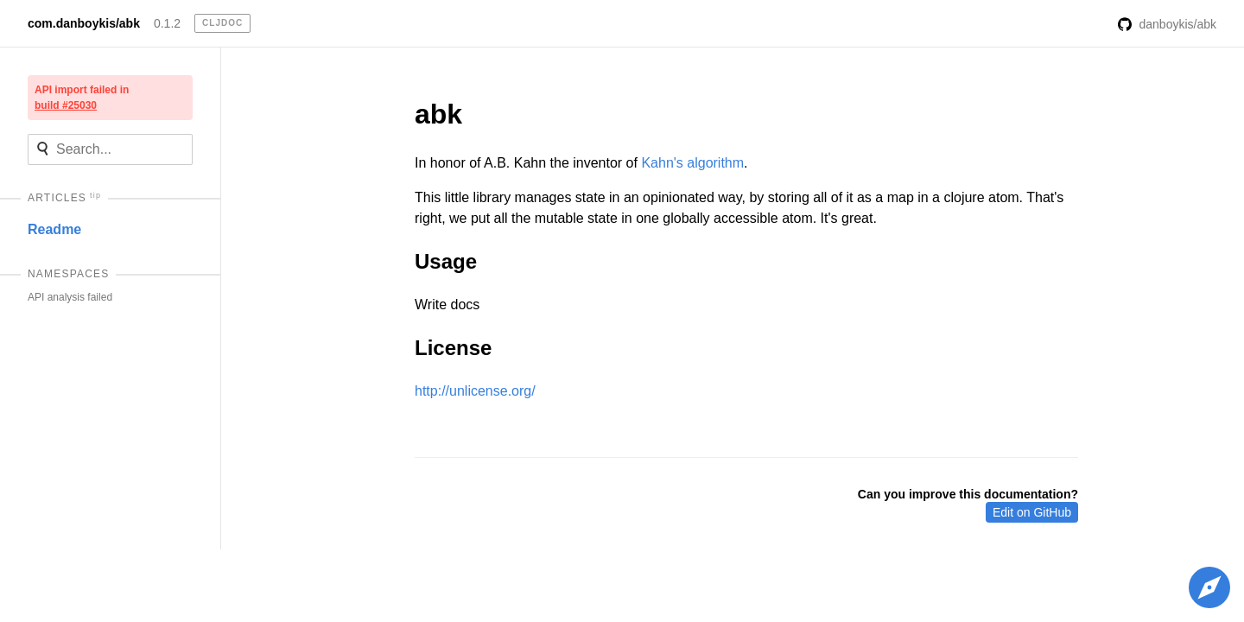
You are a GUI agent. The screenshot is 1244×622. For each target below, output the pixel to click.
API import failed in (82, 97)
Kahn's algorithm (692, 163)
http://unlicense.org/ (475, 391)
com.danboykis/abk (84, 23)
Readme (54, 229)
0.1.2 (167, 23)
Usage (446, 261)
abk (438, 114)
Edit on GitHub (1032, 512)
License (453, 347)
